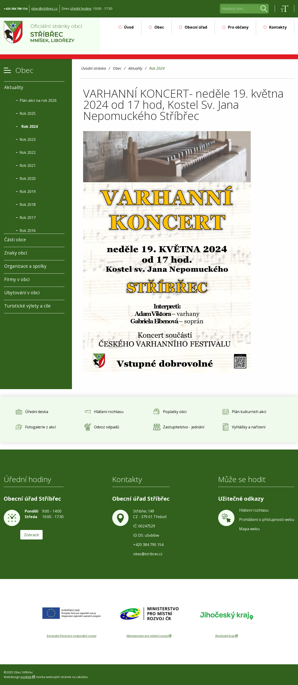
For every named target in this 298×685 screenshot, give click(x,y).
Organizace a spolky (25, 266)
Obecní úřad (196, 27)
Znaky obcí (15, 253)
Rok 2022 (28, 152)
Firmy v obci (17, 279)
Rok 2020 (28, 178)
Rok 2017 (28, 217)
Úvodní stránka (93, 68)
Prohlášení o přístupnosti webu (266, 519)
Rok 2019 (28, 191)
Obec (159, 27)
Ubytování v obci (22, 292)
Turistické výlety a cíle (27, 306)
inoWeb (25, 677)
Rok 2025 (28, 113)
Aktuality (135, 68)
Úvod (129, 27)
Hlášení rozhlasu (253, 510)
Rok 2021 (28, 165)
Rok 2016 (28, 230)
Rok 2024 (157, 68)
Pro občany (238, 27)
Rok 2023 (28, 139)
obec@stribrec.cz (44, 8)
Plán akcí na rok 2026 (38, 100)
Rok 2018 (28, 204)
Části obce (15, 239)
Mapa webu (249, 528)
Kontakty (278, 27)
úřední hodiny (80, 8)
